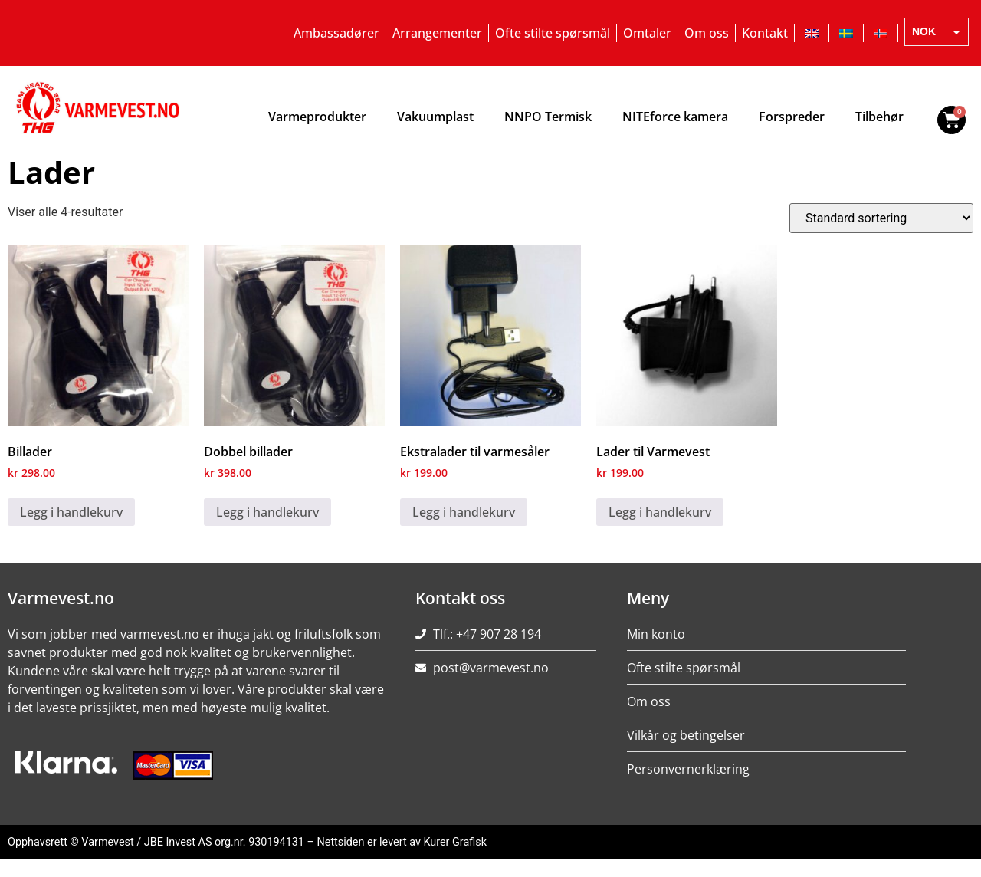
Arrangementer (437, 33)
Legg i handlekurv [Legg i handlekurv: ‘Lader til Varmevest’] (660, 512)
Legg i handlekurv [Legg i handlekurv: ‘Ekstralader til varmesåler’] (463, 512)
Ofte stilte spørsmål (552, 33)
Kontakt (765, 33)
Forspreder (792, 116)
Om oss (706, 33)
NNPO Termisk (548, 116)
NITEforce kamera (675, 116)
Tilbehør (879, 116)
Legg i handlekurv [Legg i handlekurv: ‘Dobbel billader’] (267, 512)
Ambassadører (336, 33)
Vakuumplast (435, 116)
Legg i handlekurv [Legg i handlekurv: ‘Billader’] (71, 512)
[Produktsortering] (881, 218)
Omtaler (647, 33)
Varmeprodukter (317, 116)
